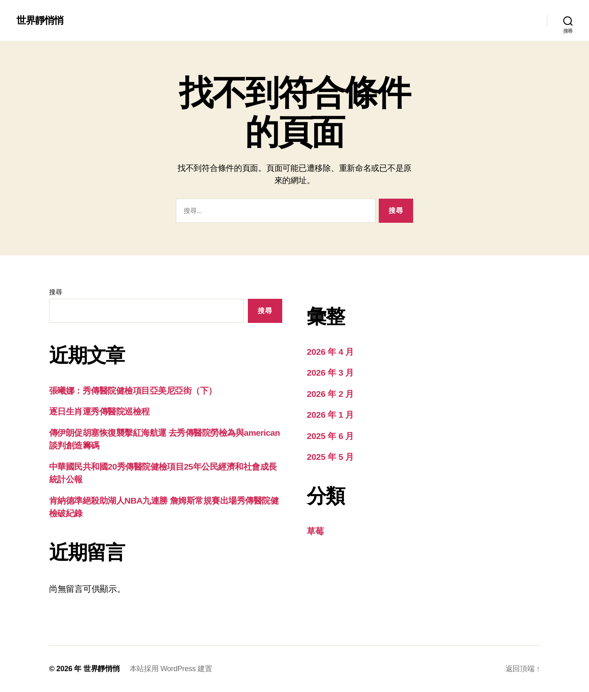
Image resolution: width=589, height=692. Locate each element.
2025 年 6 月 (330, 436)
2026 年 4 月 (330, 351)
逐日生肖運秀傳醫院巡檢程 (99, 411)
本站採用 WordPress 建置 (171, 669)
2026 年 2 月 (330, 394)
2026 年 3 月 (330, 372)
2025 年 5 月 (330, 456)
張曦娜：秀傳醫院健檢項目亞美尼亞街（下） (133, 390)
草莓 (315, 531)
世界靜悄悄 (39, 20)
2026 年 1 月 (330, 414)
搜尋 (55, 292)
